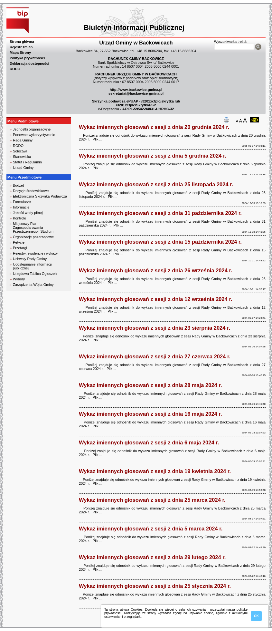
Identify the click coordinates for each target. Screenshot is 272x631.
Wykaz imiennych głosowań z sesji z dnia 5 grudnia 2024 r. (152, 156)
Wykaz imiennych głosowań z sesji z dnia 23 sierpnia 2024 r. (154, 328)
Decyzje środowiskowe (31, 191)
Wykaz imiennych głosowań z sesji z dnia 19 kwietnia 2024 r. (155, 471)
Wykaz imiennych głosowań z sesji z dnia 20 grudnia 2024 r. (154, 127)
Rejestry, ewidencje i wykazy (35, 253)
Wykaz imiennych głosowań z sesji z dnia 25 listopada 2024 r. (156, 184)
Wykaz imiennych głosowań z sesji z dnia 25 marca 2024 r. (152, 500)
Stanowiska (22, 157)
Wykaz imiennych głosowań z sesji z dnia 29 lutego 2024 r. (152, 557)
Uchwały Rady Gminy (30, 259)
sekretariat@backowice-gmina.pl (136, 93)
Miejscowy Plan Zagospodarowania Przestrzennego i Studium (33, 227)
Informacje (21, 207)
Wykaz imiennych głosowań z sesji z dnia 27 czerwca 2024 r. (154, 356)
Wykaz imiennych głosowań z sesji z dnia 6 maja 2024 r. (149, 442)
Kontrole (19, 218)
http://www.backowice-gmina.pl (136, 90)
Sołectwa (20, 151)
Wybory (19, 279)
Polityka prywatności (27, 58)
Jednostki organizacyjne (32, 129)
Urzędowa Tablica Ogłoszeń (35, 274)
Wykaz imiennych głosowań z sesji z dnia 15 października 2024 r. (160, 242)
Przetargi (20, 248)
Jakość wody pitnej (27, 213)
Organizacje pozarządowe (33, 237)
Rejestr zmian (21, 47)
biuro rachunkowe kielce (27, 340)
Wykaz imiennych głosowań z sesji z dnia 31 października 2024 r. (160, 213)
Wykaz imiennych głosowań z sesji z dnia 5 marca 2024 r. (150, 528)
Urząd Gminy (23, 168)
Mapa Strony (20, 52)
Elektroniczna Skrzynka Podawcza (40, 196)
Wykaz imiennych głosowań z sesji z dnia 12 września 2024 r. (155, 299)
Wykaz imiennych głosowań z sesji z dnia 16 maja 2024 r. (150, 414)
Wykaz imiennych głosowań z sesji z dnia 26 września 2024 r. (155, 270)
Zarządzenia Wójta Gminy (33, 284)
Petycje (18, 242)
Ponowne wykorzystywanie (34, 135)
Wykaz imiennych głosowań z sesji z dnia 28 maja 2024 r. (150, 385)
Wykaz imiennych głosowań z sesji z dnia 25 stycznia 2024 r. (155, 586)
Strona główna (22, 42)
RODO (15, 69)
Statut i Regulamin (27, 162)
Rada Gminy (23, 140)
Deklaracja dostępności (29, 63)
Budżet (18, 185)
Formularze (22, 202)
